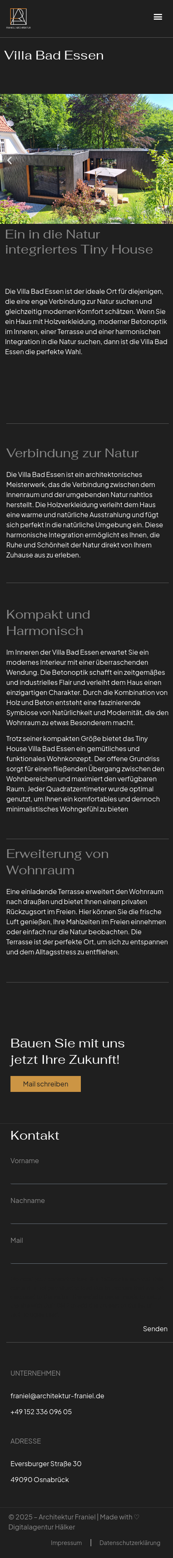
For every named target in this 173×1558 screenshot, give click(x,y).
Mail (16, 1240)
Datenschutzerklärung (130, 1542)
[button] (158, 16)
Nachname (27, 1200)
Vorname (24, 1160)
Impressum (66, 1542)
